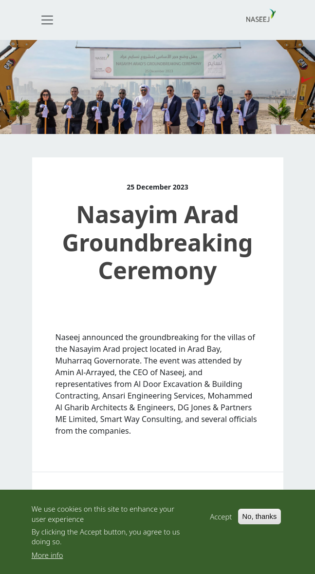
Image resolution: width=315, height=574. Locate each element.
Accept (221, 519)
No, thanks (259, 519)
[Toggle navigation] (47, 20)
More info (47, 557)
